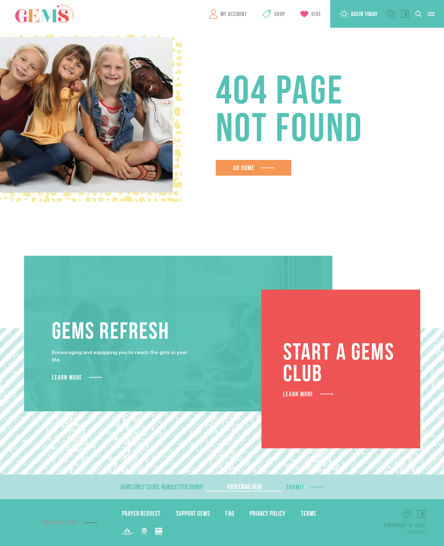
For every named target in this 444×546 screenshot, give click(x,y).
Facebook (405, 14)
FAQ (229, 513)
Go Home (244, 167)
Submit (295, 487)
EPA (158, 531)
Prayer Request (141, 513)
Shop (279, 13)
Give (316, 13)
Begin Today (364, 13)
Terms (308, 513)
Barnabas (128, 531)
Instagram (391, 14)
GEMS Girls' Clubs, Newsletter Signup (162, 486)
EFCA (144, 531)
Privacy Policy (268, 513)
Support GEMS (193, 513)
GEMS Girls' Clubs (45, 13)
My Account (233, 13)
